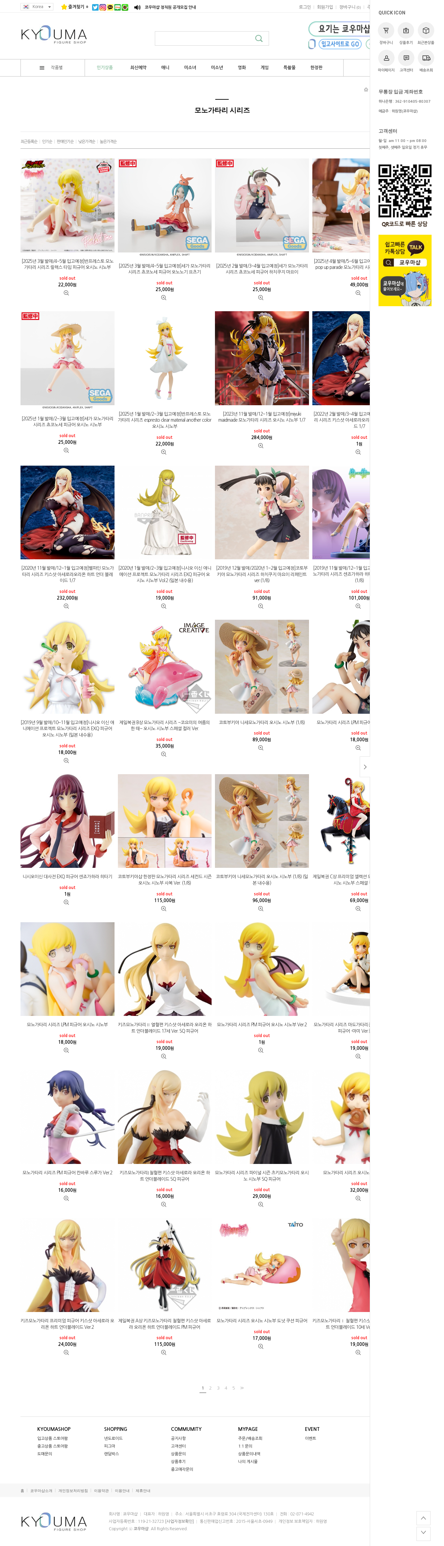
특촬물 (289, 67)
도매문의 (44, 1454)
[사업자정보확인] (179, 1521)
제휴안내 (143, 1491)
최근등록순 (28, 142)
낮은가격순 (86, 142)
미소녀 (190, 67)
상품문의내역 (249, 1454)
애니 (165, 67)
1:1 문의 (245, 1446)
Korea (37, 7)
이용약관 (101, 1491)
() (350, 7)
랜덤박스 (111, 1454)
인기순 (47, 142)
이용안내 (122, 1491)
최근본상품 (425, 33)
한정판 (316, 67)
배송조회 (426, 61)
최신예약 (138, 67)
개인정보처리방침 (73, 1491)
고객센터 (406, 61)
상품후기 (406, 33)
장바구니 (386, 33)
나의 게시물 (248, 1462)
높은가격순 (108, 142)
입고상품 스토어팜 (52, 1439)
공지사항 (178, 1439)
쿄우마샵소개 (41, 1491)
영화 (242, 67)
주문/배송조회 (250, 1439)
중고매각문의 (182, 1469)
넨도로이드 (113, 1439)
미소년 (217, 67)
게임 (265, 67)
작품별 (51, 67)
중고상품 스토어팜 (52, 1446)
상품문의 (178, 1454)
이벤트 (310, 1439)
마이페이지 (386, 61)
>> (241, 1388)
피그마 (109, 1446)
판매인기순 (65, 142)
